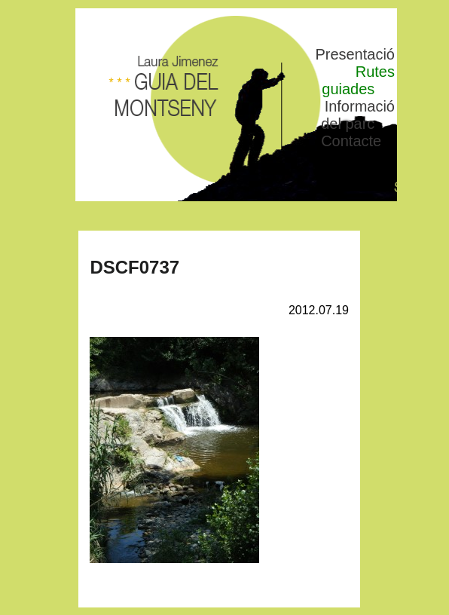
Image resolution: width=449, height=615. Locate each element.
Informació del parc (358, 115)
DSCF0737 (134, 267)
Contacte (351, 141)
